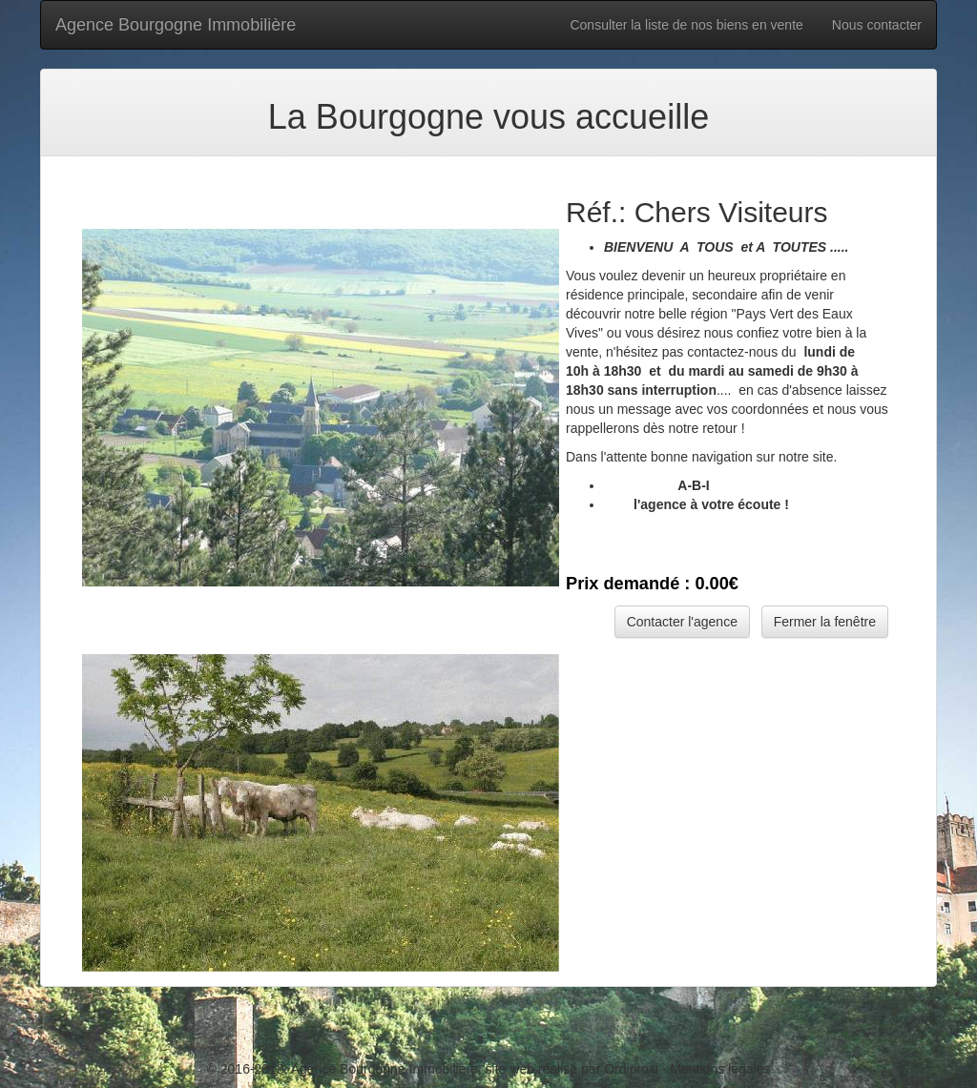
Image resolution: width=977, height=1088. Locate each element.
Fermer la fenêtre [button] (825, 621)
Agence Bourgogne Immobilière (175, 24)
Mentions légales (720, 1069)
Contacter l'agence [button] (682, 621)
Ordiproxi (631, 1069)
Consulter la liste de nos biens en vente (686, 24)
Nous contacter (877, 24)
